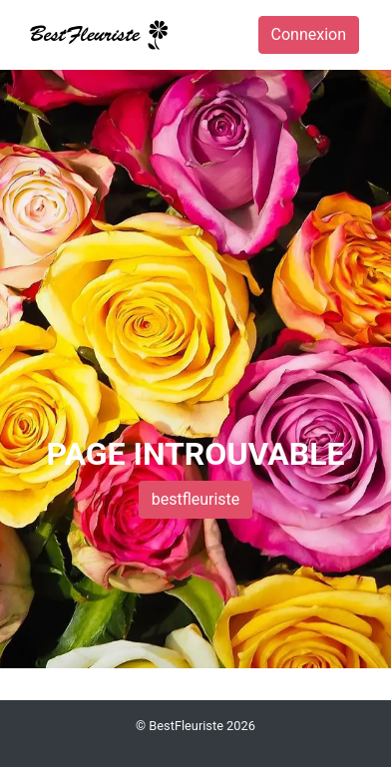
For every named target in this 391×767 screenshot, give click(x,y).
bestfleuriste (196, 499)
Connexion (308, 34)
